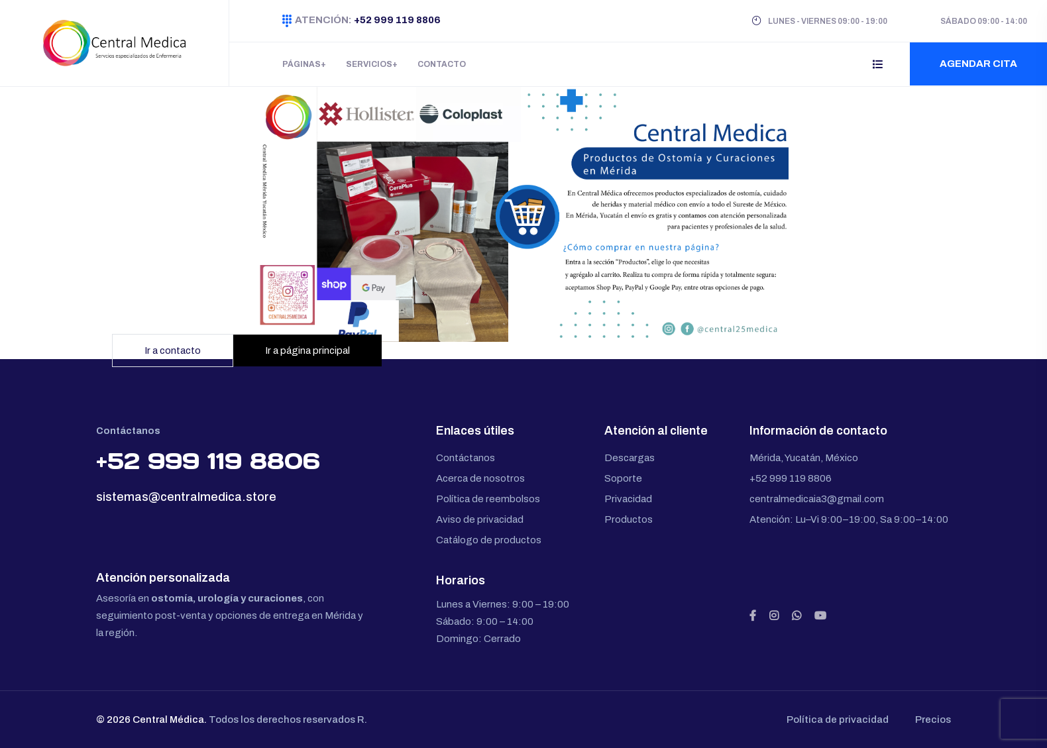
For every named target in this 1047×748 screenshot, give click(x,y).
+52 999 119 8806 (396, 20)
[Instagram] (774, 616)
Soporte (623, 478)
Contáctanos (465, 458)
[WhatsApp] (796, 616)
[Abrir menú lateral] (878, 64)
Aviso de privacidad (480, 519)
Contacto (441, 64)
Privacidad (628, 499)
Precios (933, 719)
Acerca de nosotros (480, 478)
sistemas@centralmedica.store (186, 497)
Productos (628, 519)
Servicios (369, 64)
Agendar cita (978, 63)
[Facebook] (752, 616)
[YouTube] (820, 616)
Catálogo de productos (488, 540)
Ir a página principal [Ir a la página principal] (307, 350)
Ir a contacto (172, 350)
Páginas (301, 64)
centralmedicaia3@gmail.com (816, 499)
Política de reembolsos (488, 499)
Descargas (629, 458)
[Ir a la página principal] (523, 214)
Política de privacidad (838, 719)
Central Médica (168, 719)
